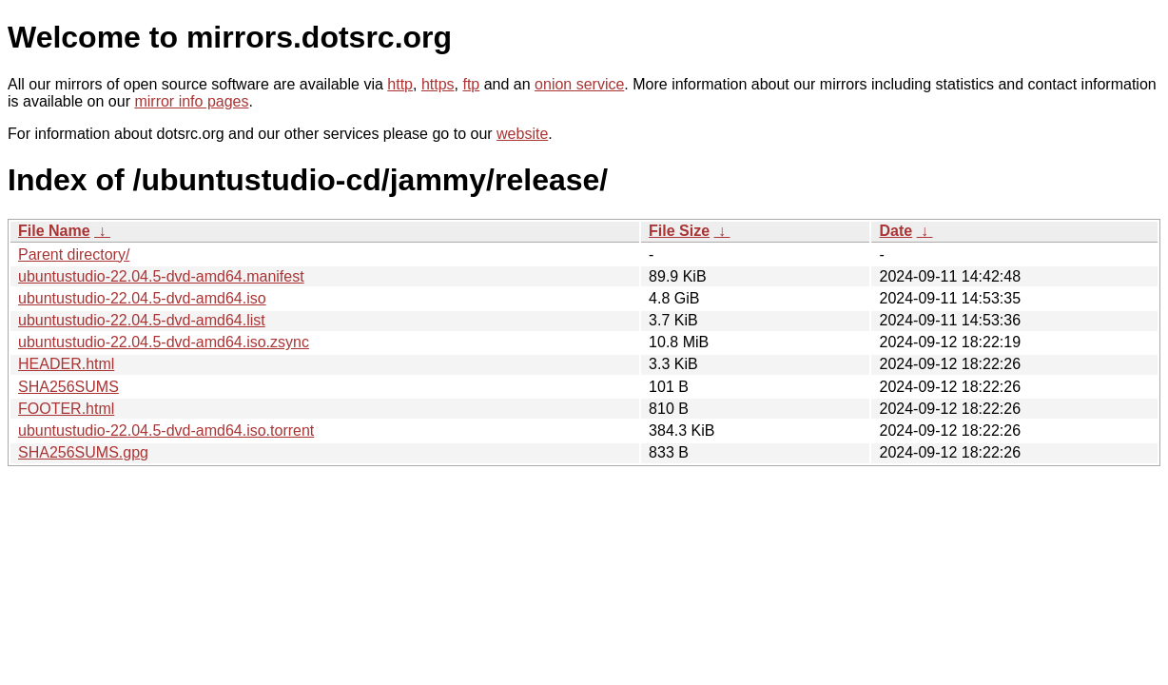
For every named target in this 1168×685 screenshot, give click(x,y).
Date (895, 231)
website (522, 134)
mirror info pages (191, 101)
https (438, 84)
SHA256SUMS (68, 387)
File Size (679, 231)
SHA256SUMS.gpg (83, 452)
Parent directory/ (73, 254)
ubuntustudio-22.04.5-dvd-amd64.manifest (161, 276)
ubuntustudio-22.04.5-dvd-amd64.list (141, 320)
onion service (579, 84)
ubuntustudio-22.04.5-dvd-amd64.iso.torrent (166, 430)
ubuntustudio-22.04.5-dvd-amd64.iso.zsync (163, 342)
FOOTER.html (66, 409)
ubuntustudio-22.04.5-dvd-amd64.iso (142, 298)
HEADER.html (66, 364)
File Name (54, 231)
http (400, 84)
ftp (470, 84)
